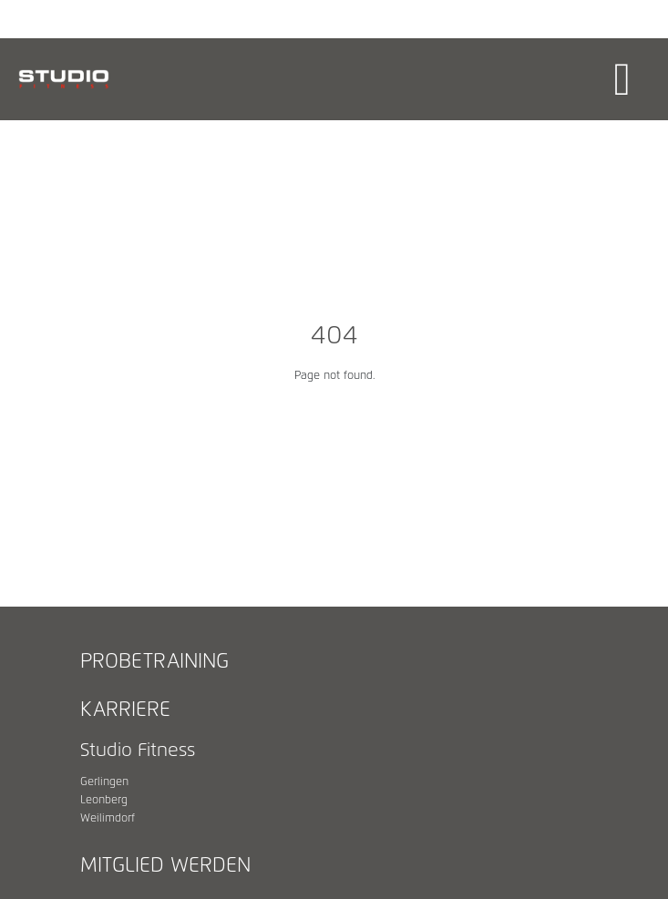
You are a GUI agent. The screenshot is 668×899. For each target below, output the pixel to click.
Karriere (125, 710)
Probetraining (154, 662)
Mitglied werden (165, 866)
